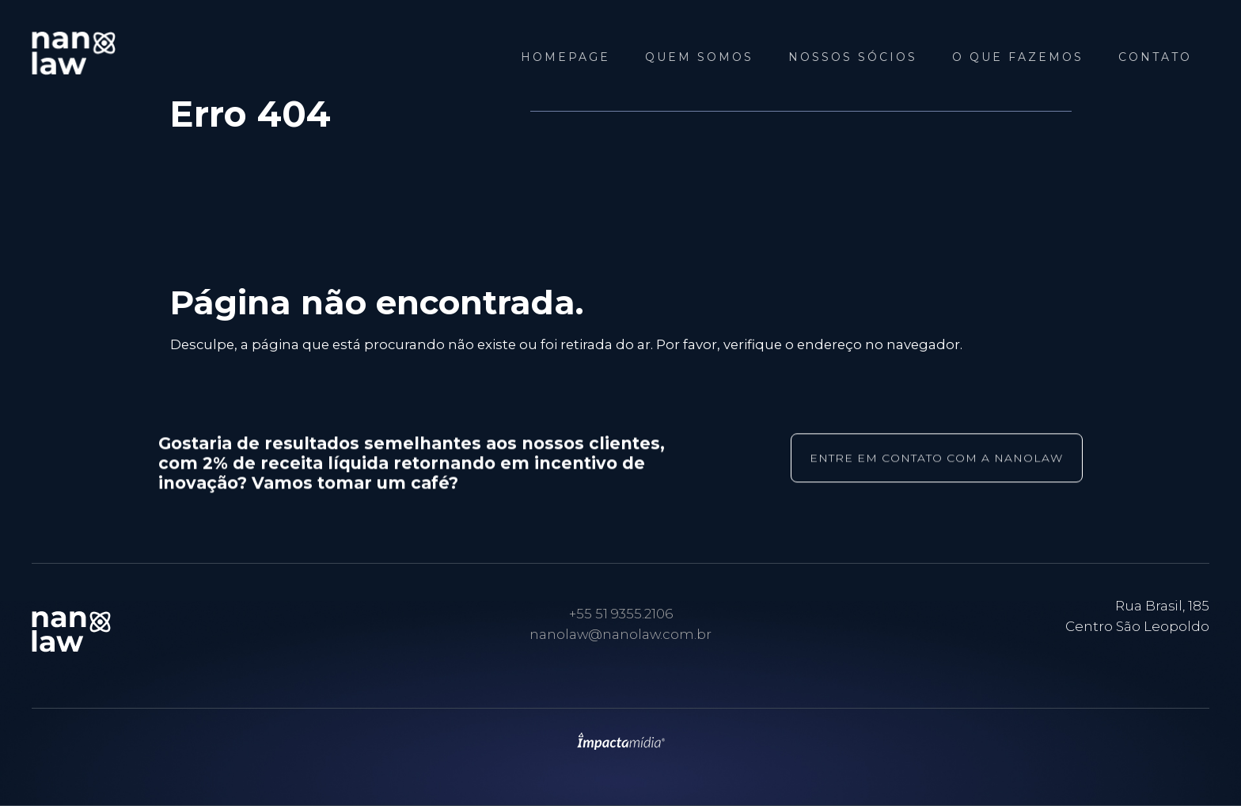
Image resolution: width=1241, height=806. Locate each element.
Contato (1155, 57)
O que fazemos (1018, 57)
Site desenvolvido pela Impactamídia (621, 741)
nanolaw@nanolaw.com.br (620, 634)
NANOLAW (119, 53)
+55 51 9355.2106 (621, 614)
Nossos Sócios (852, 57)
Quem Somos (699, 57)
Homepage (565, 57)
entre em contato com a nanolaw (936, 458)
